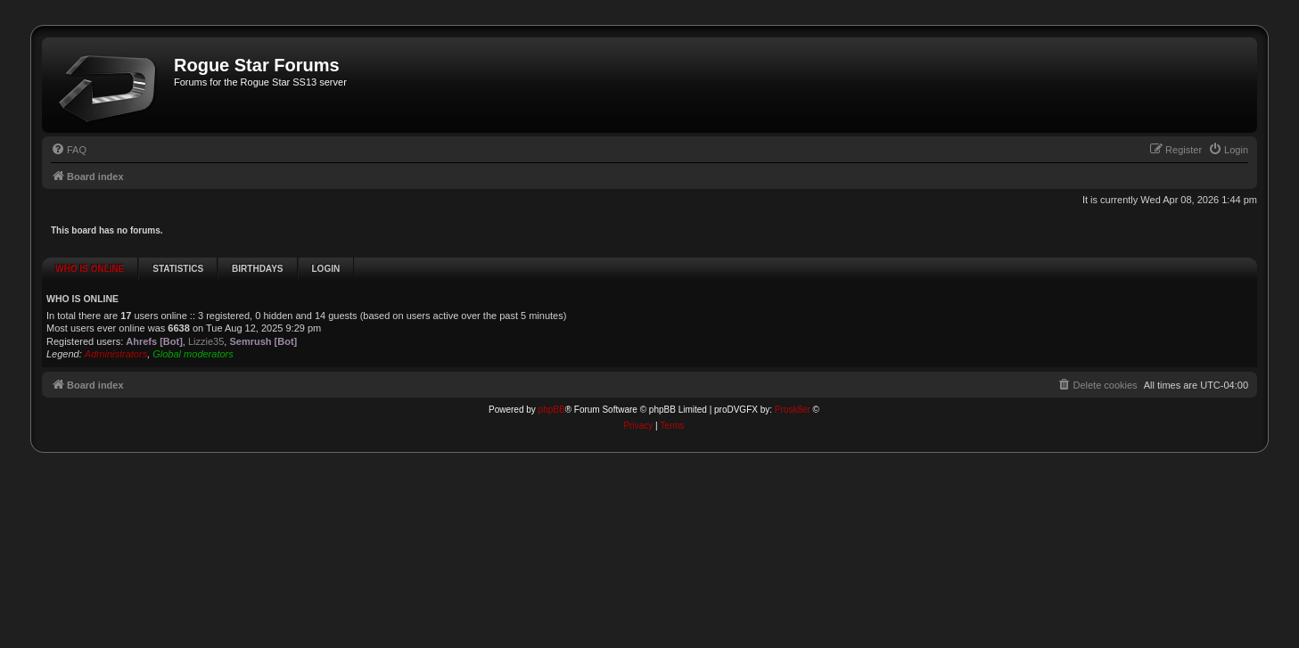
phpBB (552, 381)
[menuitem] (68, 149)
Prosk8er (792, 381)
